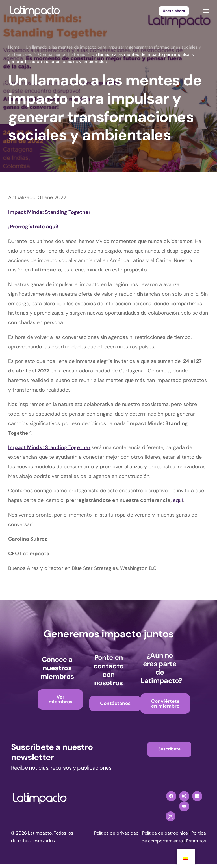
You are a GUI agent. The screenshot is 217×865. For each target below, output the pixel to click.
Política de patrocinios (180, 834)
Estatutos (196, 841)
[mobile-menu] (203, 11)
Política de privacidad (131, 834)
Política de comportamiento (154, 841)
